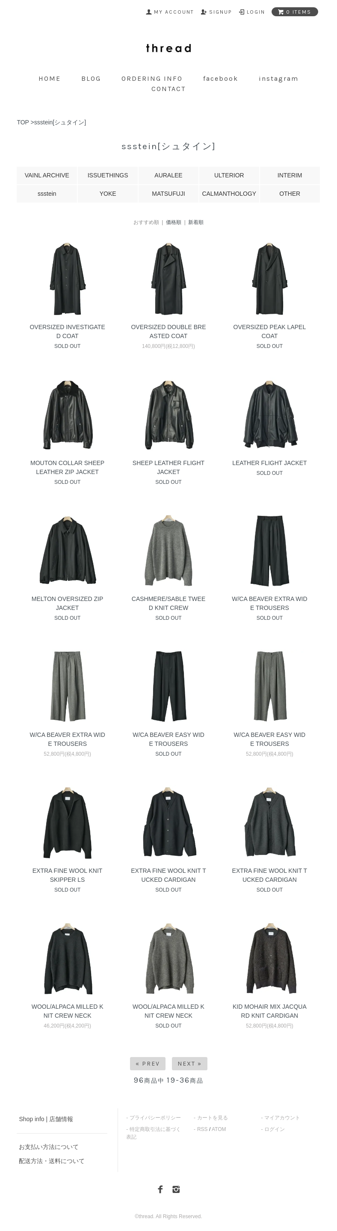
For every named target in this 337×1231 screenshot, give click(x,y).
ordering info (152, 78)
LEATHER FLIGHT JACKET (269, 462)
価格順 (173, 222)
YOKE (108, 193)
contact (168, 89)
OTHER (289, 193)
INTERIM (290, 175)
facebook (220, 78)
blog (91, 78)
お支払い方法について (49, 1146)
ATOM (219, 1129)
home (49, 78)
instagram (279, 78)
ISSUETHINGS (108, 175)
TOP (23, 122)
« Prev (148, 1063)
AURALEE (168, 175)
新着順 (196, 222)
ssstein (47, 193)
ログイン (274, 1129)
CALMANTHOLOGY (229, 193)
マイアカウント (282, 1118)
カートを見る (212, 1118)
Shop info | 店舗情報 (46, 1119)
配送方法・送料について (52, 1160)
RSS (202, 1129)
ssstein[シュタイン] (60, 122)
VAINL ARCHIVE (47, 175)
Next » (189, 1063)
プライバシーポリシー (155, 1118)
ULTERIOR (229, 175)
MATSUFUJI (168, 193)
